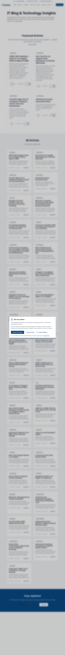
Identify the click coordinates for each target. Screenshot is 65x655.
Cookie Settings (42, 332)
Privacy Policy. (46, 335)
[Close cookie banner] (54, 318)
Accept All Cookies (17, 332)
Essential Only (30, 332)
